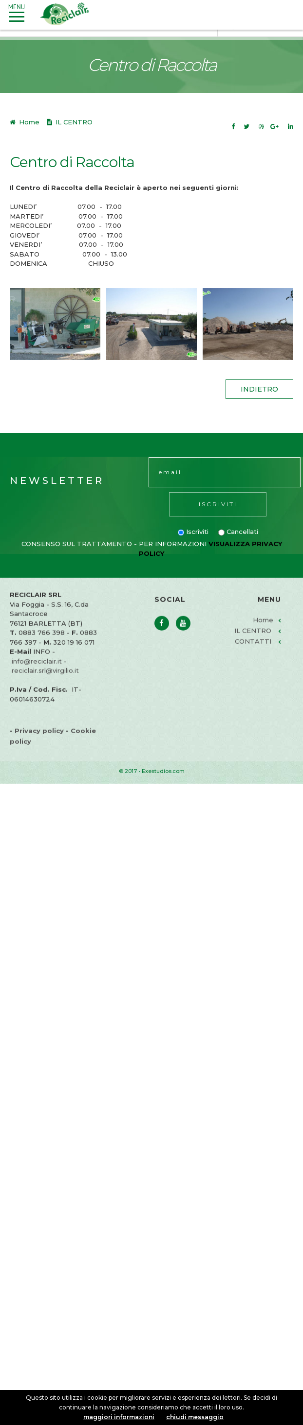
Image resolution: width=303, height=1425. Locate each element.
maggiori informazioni (118, 1417)
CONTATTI (253, 652)
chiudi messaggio (195, 1417)
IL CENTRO (252, 641)
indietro (259, 389)
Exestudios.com (163, 771)
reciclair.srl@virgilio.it (45, 681)
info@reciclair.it (37, 672)
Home (28, 122)
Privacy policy (39, 741)
